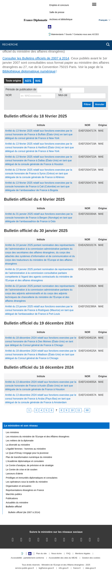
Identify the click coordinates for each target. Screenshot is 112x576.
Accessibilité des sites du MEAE (63, 558)
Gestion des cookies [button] (91, 558)
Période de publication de (21, 89)
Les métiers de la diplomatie (20, 440)
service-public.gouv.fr (24, 568)
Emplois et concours (59, 5)
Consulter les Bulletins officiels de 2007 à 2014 (35, 58)
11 (78, 410)
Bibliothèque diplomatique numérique (28, 71)
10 (72, 410)
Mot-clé (62, 95)
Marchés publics (14, 494)
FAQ (68, 553)
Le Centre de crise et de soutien (21, 469)
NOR (9, 95)
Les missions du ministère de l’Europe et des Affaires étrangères (37, 436)
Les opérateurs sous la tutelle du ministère (27, 482)
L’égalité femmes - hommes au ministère (26, 449)
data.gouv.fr (90, 568)
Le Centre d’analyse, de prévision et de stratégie (30, 465)
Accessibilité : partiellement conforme (27, 558)
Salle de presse (56, 12)
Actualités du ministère (17, 502)
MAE (38, 80)
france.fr (77, 568)
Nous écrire (56, 553)
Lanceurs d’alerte (14, 473)
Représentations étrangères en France (25, 490)
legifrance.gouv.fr (46, 568)
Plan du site (41, 553)
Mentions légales (82, 553)
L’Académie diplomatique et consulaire (25, 461)
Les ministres (12, 432)
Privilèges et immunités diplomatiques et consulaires (32, 478)
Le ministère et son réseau (21, 425)
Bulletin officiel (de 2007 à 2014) (24, 512)
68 (87, 410)
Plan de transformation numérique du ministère (29, 457)
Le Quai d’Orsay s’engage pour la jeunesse (27, 453)
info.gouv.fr (64, 568)
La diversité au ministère (18, 445)
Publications (12, 498)
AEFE (28, 80)
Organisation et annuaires (18, 486)
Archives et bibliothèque (60, 19)
